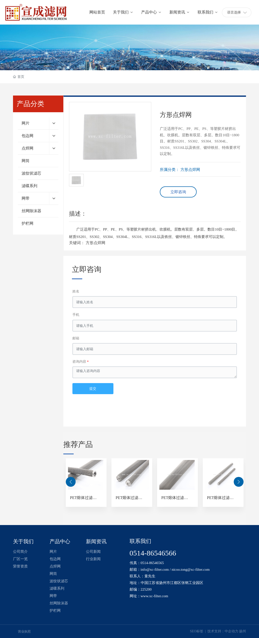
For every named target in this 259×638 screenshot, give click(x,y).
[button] (71, 482)
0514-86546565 (152, 563)
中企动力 (231, 631)
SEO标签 (197, 631)
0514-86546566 (153, 553)
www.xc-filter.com (154, 596)
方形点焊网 (190, 169)
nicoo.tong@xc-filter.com (191, 569)
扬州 (242, 631)
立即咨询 (178, 192)
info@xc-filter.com (155, 569)
